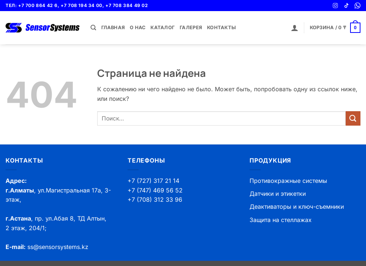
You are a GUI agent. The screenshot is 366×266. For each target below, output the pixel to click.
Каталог (162, 27)
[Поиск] (93, 28)
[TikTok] (346, 5)
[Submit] (353, 118)
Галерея (191, 27)
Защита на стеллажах (281, 220)
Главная (113, 27)
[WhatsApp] (357, 5)
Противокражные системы (288, 180)
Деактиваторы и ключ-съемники (297, 206)
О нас (137, 27)
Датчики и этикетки (278, 193)
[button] (294, 28)
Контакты (221, 27)
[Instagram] (335, 5)
